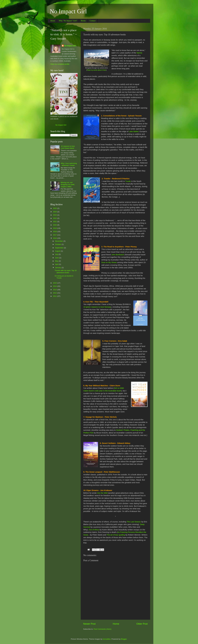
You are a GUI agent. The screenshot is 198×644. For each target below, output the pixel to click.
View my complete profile (59, 64)
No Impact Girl (68, 11)
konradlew (106, 639)
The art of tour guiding (116, 535)
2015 (55, 283)
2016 (55, 238)
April (57, 264)
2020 (55, 225)
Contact (93, 21)
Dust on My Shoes (109, 262)
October (58, 244)
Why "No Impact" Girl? (68, 21)
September (59, 248)
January (58, 267)
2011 (55, 296)
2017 (55, 235)
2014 (55, 286)
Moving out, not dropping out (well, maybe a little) (68, 184)
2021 (55, 221)
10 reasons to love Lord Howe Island (68, 147)
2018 (55, 231)
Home (116, 623)
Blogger (124, 639)
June (57, 258)
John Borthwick (117, 255)
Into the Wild (102, 493)
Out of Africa (94, 530)
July (57, 254)
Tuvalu (128, 181)
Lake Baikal (134, 131)
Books (83, 21)
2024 (55, 212)
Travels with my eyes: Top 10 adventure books (66, 271)
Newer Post (89, 623)
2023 (55, 215)
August (58, 251)
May (57, 261)
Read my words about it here (96, 70)
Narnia (139, 53)
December (59, 241)
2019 (55, 228)
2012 (55, 293)
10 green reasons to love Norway (97, 307)
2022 (55, 218)
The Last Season (134, 522)
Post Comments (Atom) (102, 629)
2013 (55, 290)
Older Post (142, 623)
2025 (55, 208)
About (52, 21)
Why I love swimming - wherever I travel (69, 164)
